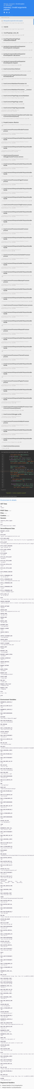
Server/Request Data (7, 528)
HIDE (10, 15)
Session (3, 518)
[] (3, 693)
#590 (14, 525)
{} (8, 525)
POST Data (4, 510)
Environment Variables (8, 699)
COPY (6, 15)
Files (2, 513)
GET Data (3, 504)
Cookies (3, 515)
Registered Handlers (7, 1082)
